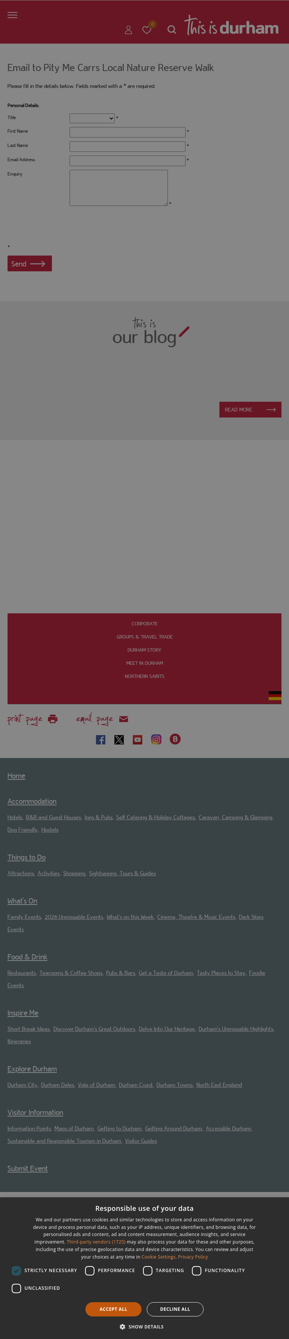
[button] (144, 1326)
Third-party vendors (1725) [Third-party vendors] (96, 1242)
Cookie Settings (158, 1257)
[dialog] (144, 1268)
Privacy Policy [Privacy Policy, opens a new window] (193, 1257)
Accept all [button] (114, 1309)
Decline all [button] (175, 1309)
